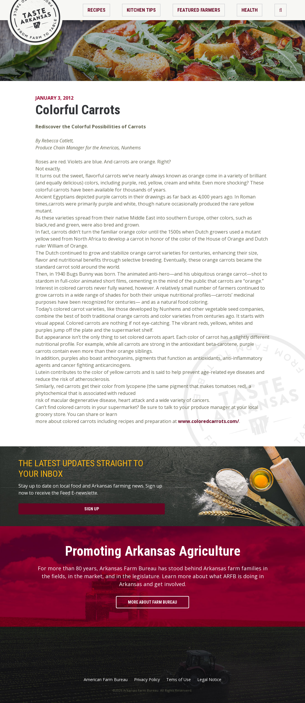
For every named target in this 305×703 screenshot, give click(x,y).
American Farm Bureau (106, 679)
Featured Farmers (198, 10)
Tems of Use (178, 679)
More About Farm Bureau (152, 602)
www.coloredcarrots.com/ (208, 421)
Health (249, 10)
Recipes (96, 10)
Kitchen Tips (141, 10)
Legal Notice (209, 679)
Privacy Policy (147, 679)
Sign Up (91, 509)
